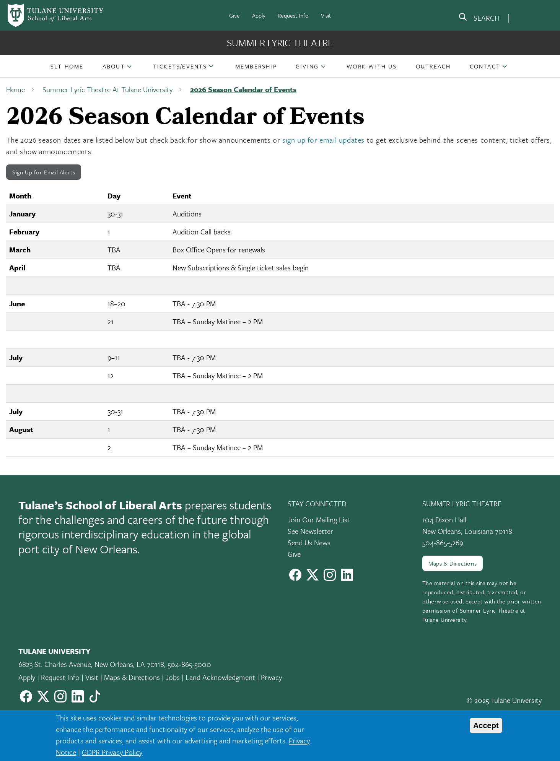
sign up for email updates (323, 140)
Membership (256, 66)
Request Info (293, 15)
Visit (326, 15)
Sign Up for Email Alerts (43, 172)
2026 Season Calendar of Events (243, 89)
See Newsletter (310, 531)
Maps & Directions (452, 563)
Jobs (173, 677)
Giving (307, 66)
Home (15, 89)
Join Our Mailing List (319, 519)
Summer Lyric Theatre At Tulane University (107, 89)
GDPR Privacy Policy (112, 752)
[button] (67, 66)
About (114, 66)
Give (234, 15)
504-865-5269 (442, 542)
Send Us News (309, 542)
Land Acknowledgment (220, 677)
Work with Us (372, 66)
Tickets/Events (180, 66)
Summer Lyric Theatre (280, 43)
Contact (485, 66)
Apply (258, 15)
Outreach (433, 66)
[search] (479, 18)
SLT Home (67, 66)
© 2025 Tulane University (504, 700)
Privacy (271, 677)
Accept (486, 725)
